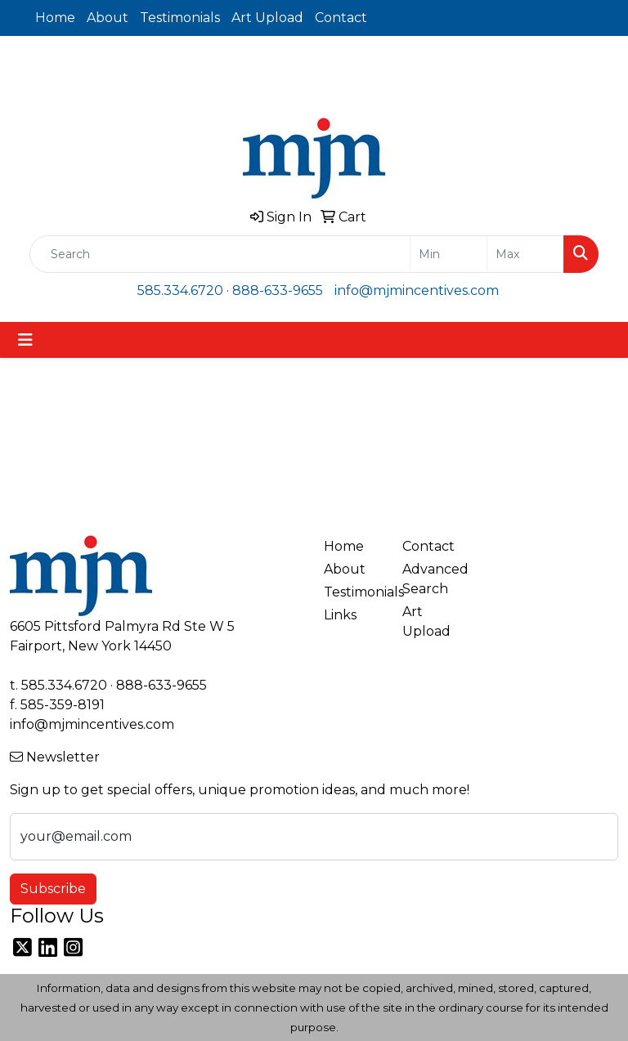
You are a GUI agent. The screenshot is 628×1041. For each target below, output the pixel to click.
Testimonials (180, 17)
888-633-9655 (277, 290)
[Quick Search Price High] (525, 254)
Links (340, 615)
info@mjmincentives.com (416, 290)
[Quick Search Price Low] (448, 254)
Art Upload (267, 17)
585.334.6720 (180, 290)
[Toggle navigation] (25, 339)
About (107, 17)
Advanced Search (431, 578)
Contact (341, 17)
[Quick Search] (219, 254)
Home (55, 17)
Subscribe (53, 888)
